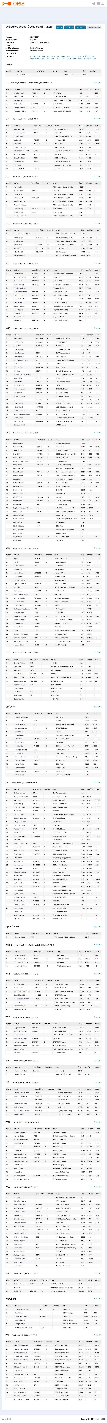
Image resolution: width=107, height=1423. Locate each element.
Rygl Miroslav (18, 894)
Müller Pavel (18, 364)
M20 (53, 56)
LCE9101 (35, 306)
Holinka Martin (18, 483)
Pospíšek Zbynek (20, 616)
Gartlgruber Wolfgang (22, 609)
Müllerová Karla (20, 955)
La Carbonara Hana (21, 1140)
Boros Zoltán (18, 688)
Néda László (18, 490)
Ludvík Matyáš (19, 851)
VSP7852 (37, 1381)
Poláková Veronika (20, 1158)
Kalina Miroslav (19, 389)
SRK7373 (39, 1219)
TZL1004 (37, 144)
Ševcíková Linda (21, 966)
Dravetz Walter (19, 663)
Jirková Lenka (19, 1100)
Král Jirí (16, 562)
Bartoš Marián (19, 385)
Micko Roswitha (19, 1244)
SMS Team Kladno (59, 209)
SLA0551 (36, 1071)
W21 (63, 58)
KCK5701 (37, 591)
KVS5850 (33, 1284)
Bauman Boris (18, 533)
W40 (69, 58)
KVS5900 (37, 602)
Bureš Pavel (18, 339)
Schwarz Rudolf (19, 685)
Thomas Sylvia (18, 1226)
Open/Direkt (35, 58)
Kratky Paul (18, 912)
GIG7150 (39, 1208)
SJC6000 (38, 623)
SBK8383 (38, 1100)
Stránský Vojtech (20, 807)
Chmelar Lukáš (19, 904)
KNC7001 (35, 292)
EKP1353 (37, 966)
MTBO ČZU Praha (61, 988)
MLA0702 (35, 198)
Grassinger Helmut (21, 634)
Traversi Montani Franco (22, 375)
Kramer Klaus (20, 937)
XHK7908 (39, 421)
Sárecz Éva (18, 1172)
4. (6, 104)
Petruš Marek (18, 407)
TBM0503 (36, 836)
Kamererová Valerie (21, 1399)
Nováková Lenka (20, 1396)
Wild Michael (18, 241)
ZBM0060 (39, 1093)
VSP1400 (35, 93)
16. (7, 393)
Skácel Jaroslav (20, 681)
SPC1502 (35, 104)
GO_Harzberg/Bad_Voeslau (64, 937)
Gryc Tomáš (17, 537)
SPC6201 (37, 559)
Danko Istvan (19, 742)
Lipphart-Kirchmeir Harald (22, 508)
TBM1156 (38, 999)
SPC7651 (37, 1154)
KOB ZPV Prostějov (62, 483)
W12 (43, 58)
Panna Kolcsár (20, 1074)
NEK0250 (38, 1114)
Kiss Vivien (19, 1313)
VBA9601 (36, 804)
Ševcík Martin (18, 854)
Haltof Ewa (18, 1363)
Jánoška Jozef (19, 602)
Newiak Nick (18, 879)
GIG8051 (37, 1176)
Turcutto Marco (19, 255)
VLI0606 (39, 245)
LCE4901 (33, 677)
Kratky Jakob (18, 908)
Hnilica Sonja (18, 1266)
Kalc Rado (18, 187)
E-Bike (32, 56)
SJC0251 (37, 1349)
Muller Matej (18, 804)
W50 (74, 58)
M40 (63, 56)
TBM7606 (37, 739)
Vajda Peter (19, 753)
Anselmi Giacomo (20, 205)
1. (6, 93)
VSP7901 (39, 364)
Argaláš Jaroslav (20, 584)
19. (7, 403)
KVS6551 (39, 1205)
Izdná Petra (18, 1107)
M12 (38, 56)
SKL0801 (35, 209)
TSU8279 (37, 1147)
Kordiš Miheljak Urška (21, 1179)
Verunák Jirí (18, 393)
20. (7, 407)
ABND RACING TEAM (63, 339)
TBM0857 (35, 1028)
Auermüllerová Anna (21, 1093)
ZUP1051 (37, 988)
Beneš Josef (18, 198)
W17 (53, 58)
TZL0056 (43, 1309)
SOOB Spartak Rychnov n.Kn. (66, 454)
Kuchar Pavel (18, 623)
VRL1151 (37, 991)
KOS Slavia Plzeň (59, 800)
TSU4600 (33, 681)
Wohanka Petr (19, 284)
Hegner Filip (18, 378)
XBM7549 (39, 339)
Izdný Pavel (18, 400)
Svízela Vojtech (19, 306)
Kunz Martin (17, 501)
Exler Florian (18, 868)
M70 (79, 56)
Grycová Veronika (20, 1096)
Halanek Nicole (19, 1259)
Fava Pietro (18, 194)
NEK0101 (36, 879)
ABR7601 (39, 346)
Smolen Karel (18, 847)
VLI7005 (39, 472)
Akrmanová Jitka (20, 1154)
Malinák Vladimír (20, 638)
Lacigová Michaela (21, 1374)
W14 (48, 58)
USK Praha (57, 93)
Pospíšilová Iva (18, 1208)
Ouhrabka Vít (19, 129)
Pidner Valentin (19, 620)
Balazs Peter (18, 418)
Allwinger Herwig (21, 750)
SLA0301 (35, 299)
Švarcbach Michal (20, 292)
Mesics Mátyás (20, 288)
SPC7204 (40, 457)
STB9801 (36, 851)
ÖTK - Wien (60, 742)
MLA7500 (39, 407)
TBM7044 (36, 883)
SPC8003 (37, 728)
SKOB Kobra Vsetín (61, 602)
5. (6, 107)
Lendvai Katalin (19, 1251)
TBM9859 (38, 1096)
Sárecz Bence (19, 191)
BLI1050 (34, 1031)
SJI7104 (39, 447)
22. (7, 414)
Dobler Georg (18, 522)
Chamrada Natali (20, 1367)
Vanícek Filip (18, 209)
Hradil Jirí (17, 811)
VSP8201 (39, 385)
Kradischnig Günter (21, 595)
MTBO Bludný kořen (63, 403)
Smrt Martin (18, 382)
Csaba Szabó (20, 768)
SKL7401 (36, 886)
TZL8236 (36, 901)
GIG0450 (37, 1367)
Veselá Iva (17, 1150)
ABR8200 (39, 367)
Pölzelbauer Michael (20, 461)
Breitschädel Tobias (21, 843)
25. (7, 879)
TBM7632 (36, 854)
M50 (68, 56)
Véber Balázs (19, 775)
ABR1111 (36, 140)
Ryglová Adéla (19, 1028)
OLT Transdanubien (63, 1266)
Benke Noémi (18, 1165)
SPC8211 (39, 389)
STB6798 (39, 1215)
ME (93, 56)
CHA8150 (37, 1158)
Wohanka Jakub (20, 111)
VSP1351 (37, 955)
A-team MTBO (60, 140)
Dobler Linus (18, 212)
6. (7, 111)
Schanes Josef (19, 612)
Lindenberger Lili (20, 1009)
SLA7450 (39, 1223)
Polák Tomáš (18, 252)
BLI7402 (39, 403)
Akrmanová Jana (20, 1046)
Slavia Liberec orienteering (66, 245)
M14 (43, 56)
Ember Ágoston (19, 396)
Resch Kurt (17, 631)
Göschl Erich (18, 504)
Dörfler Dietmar (18, 519)
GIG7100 (40, 501)
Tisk (58, 27)
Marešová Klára (20, 1114)
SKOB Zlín (58, 133)
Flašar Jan (17, 591)
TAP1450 (37, 959)
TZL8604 (36, 811)
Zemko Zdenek (20, 760)
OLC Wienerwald (62, 504)
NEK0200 (35, 295)
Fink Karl (17, 692)
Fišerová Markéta (20, 1038)
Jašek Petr (17, 346)
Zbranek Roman (20, 277)
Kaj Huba (17, 165)
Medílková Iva (19, 1143)
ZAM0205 (36, 865)
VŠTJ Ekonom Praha (63, 382)
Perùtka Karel (19, 677)
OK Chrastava (61, 252)
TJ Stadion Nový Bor (60, 851)
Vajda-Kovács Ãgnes (23, 1327)
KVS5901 (37, 638)
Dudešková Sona (21, 1316)
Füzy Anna (18, 1371)
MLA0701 (39, 237)
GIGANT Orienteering (63, 371)
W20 (58, 58)
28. (7, 890)
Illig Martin (17, 832)
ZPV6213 (37, 645)
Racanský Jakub (20, 836)
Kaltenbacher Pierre (21, 360)
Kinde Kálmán (18, 526)
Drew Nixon (18, 100)
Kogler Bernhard (19, 825)
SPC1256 (38, 995)
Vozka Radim (18, 403)
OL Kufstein (57, 825)
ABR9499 (37, 1363)
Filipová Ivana (18, 1219)
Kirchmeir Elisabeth (20, 1237)
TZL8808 (35, 277)
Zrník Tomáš (17, 450)
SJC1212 (34, 97)
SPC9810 (35, 281)
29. (7, 894)
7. (6, 151)
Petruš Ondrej (18, 237)
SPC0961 (35, 1053)
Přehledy (79, 27)
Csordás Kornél (19, 425)
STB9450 (37, 1399)
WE (95, 58)
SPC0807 (39, 248)
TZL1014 (36, 154)
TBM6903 (40, 537)
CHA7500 (39, 357)
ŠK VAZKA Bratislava (63, 486)
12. (7, 169)
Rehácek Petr (18, 573)
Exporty (68, 27)
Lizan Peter (17, 540)
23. (7, 418)
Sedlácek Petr (19, 342)
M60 (74, 56)
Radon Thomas (19, 411)
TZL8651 (43, 1316)
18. (7, 400)
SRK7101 (39, 454)
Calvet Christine (19, 1233)
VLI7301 (39, 512)
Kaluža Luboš (18, 367)
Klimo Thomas (19, 353)
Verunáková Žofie (21, 959)
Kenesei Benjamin (21, 717)
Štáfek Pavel (18, 886)
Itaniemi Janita (19, 1176)
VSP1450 (37, 962)
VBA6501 (40, 486)
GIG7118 (39, 450)
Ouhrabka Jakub (21, 728)
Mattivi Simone (19, 201)
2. (6, 97)
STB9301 (36, 915)
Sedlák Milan (19, 746)
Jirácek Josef (19, 302)
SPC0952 (35, 1046)
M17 (48, 56)
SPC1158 (35, 1042)
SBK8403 (36, 919)
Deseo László (19, 699)
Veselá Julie (18, 988)
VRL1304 (34, 107)
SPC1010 (37, 129)
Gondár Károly (19, 569)
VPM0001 (36, 800)
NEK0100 (35, 310)
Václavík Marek (20, 154)
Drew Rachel (18, 1168)
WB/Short (88, 58)
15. (7, 389)
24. (7, 641)
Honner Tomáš (19, 133)
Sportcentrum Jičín (60, 97)
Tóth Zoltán (18, 858)
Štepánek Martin (20, 897)
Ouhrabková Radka (21, 1161)
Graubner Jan (19, 901)
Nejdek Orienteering (61, 295)
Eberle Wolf (18, 695)
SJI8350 (38, 1107)
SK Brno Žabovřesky (64, 1093)
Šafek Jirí (18, 739)
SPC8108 (39, 378)
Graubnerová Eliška (22, 1309)
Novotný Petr (18, 497)
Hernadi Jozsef (20, 757)
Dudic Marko (18, 443)
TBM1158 (37, 984)
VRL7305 (35, 284)
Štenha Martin (19, 829)
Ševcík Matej (18, 421)
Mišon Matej (18, 281)
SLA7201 (36, 771)
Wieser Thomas (19, 493)
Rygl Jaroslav (19, 883)
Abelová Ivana (18, 1215)
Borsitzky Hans (18, 529)
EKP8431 (39, 382)
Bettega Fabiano (20, 822)
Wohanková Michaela (22, 991)
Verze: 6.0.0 (6, 1419)
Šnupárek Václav (20, 872)
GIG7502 (39, 371)
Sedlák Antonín (20, 107)
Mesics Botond (19, 317)
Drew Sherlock (19, 136)
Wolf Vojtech (18, 310)
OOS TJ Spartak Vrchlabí (63, 107)
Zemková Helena (19, 1223)
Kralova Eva (18, 1291)
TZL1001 (37, 133)
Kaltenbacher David (21, 151)
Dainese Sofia (19, 1035)
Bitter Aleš (17, 320)
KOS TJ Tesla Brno (62, 414)
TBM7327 (36, 897)
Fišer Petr (17, 144)
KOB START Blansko (60, 302)
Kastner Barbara (19, 1212)
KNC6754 (39, 1230)
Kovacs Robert (18, 468)
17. (7, 396)
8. (6, 154)
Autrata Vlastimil (20, 598)
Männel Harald (19, 580)
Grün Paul (17, 667)
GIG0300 (36, 847)
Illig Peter (17, 587)
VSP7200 (37, 732)
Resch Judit (17, 1248)
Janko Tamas (19, 566)
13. (7, 317)
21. (7, 411)
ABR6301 (37, 576)
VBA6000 (37, 598)
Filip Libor (16, 454)
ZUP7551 (36, 1150)
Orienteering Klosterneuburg (64, 631)
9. (6, 158)
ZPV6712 (40, 483)
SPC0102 (36, 818)
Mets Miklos (18, 627)
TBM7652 (37, 1140)
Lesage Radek (19, 248)
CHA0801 (39, 252)
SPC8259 (37, 1132)
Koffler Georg (18, 815)
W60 (80, 58)
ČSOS (103, 1419)
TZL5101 (33, 674)
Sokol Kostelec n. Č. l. (61, 292)
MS (7, 908)
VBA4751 (33, 1291)
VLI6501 (39, 476)
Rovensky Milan (19, 349)
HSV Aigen (55, 695)
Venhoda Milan (18, 447)
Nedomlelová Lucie (21, 1360)
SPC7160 (37, 1143)
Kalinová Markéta (20, 1132)
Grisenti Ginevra (20, 1049)
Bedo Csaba (18, 890)
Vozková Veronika (20, 1031)
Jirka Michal (18, 919)
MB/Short (86, 56)
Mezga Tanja (20, 1324)
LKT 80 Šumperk (61, 342)
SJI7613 (39, 400)
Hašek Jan (17, 800)
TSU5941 (37, 562)
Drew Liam (17, 479)
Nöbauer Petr (19, 295)
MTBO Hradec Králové (64, 421)
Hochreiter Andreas (21, 641)
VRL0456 (37, 1378)
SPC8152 (37, 1161)
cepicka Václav (20, 299)
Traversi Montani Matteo (23, 234)
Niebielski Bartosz (20, 818)
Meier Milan (17, 512)
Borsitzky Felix (19, 162)
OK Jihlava (60, 400)
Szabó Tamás (18, 515)
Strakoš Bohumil (19, 605)
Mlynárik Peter (18, 486)
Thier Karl (17, 670)
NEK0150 (38, 1111)
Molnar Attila (19, 764)
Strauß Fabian (19, 158)
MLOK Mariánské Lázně (61, 198)
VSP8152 (37, 1374)
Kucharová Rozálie (21, 1349)
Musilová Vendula (20, 1353)
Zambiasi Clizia (19, 1197)
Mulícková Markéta (21, 1356)
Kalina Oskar (19, 104)
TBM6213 (37, 584)
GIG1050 (38, 1006)
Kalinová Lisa (19, 1042)
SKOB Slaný (58, 299)
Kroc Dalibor (17, 465)
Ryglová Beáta (19, 984)
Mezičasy (97, 82)
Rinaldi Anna (18, 1002)
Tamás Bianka (19, 1389)
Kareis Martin (18, 476)
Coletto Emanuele (20, 216)
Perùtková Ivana (20, 1284)
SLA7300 (37, 760)
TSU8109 (39, 342)
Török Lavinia (18, 1262)
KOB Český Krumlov (61, 591)
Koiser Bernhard (20, 724)
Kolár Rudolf (18, 576)
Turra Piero (17, 840)
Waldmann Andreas (21, 796)
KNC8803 (35, 320)
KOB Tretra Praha (62, 393)
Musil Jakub (18, 97)
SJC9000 (36, 807)
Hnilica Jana (18, 1385)
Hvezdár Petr (18, 861)
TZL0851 (35, 1038)
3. (6, 100)
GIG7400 (40, 465)
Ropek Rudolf (18, 472)
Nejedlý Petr (18, 674)
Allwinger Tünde (19, 1255)
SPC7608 (36, 829)
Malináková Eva (19, 1205)
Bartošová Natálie (21, 962)
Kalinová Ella (19, 1053)
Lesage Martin (18, 457)
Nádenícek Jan (19, 313)
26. (7, 883)
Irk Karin (17, 1287)
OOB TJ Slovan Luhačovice (63, 274)
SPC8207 (36, 861)
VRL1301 (34, 111)
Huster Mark (18, 876)
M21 (58, 56)
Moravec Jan (18, 865)
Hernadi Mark (19, 169)
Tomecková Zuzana (21, 1147)
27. (7, 886)
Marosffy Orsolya (19, 1201)
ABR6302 (37, 573)
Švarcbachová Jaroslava (22, 1230)
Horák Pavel (19, 732)
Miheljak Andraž (20, 147)
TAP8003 (39, 393)
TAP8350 (38, 1103)
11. (7, 165)
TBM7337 (39, 414)
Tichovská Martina (21, 1345)
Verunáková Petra (20, 1103)
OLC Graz (56, 191)
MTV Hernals (60, 522)
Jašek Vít (17, 140)
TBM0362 (37, 1356)
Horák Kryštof (19, 93)
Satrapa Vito (19, 721)
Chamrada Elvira (20, 1006)
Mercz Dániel (19, 735)
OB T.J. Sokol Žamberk (60, 865)
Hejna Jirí (17, 559)
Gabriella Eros (20, 1320)
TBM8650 (37, 1345)
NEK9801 (35, 313)
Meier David (18, 245)
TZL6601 (40, 497)
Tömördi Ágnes (19, 1241)
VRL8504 (37, 746)
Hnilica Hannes (19, 793)
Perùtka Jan (18, 274)
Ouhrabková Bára (20, 995)
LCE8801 (35, 274)
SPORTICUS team (60, 104)
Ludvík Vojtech (19, 915)
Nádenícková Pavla (21, 1111)
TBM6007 (37, 616)
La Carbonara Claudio (22, 414)
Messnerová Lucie (21, 1378)
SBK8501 (35, 302)
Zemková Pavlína (21, 1071)
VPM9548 (36, 872)
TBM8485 (37, 1392)
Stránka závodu (94, 27)
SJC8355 (37, 1353)
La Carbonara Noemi (21, 999)
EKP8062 (37, 1396)
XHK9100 (36, 904)
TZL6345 (37, 605)
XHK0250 (37, 1360)
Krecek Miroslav (19, 645)
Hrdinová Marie (19, 1381)
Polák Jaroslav (19, 357)
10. (7, 162)
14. (7, 385)
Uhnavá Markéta (20, 1392)
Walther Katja (19, 1136)
